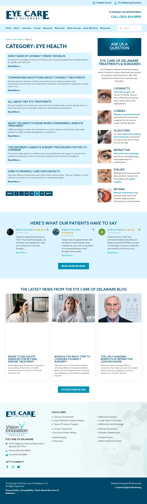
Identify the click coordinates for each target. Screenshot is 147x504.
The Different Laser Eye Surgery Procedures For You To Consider (47, 148)
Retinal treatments (123, 193)
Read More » (22, 252)
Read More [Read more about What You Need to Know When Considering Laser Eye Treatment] (13, 136)
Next (48, 193)
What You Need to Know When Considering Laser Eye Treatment (45, 124)
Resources (105, 28)
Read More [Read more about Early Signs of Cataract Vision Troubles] (13, 66)
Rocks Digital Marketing (129, 487)
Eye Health (18, 39)
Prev (9, 193)
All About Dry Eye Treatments (29, 102)
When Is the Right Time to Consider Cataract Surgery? (72, 359)
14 (32, 193)
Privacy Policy (12, 490)
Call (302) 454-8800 (125, 17)
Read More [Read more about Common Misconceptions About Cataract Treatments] (13, 90)
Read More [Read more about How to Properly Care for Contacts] (13, 181)
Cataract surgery (122, 92)
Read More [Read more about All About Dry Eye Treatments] (13, 112)
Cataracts (26, 28)
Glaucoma (47, 28)
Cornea (37, 28)
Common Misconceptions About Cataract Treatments (46, 78)
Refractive (60, 28)
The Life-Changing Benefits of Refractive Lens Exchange (117, 359)
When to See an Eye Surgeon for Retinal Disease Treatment (23, 359)
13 (27, 193)
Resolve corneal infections (127, 114)
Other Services (74, 28)
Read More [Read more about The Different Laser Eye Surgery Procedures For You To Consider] (13, 160)
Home (8, 28)
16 (42, 193)
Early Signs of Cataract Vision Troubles (36, 56)
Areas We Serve (90, 28)
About (17, 28)
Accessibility (27, 490)
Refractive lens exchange (126, 153)
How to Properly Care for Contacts (34, 171)
